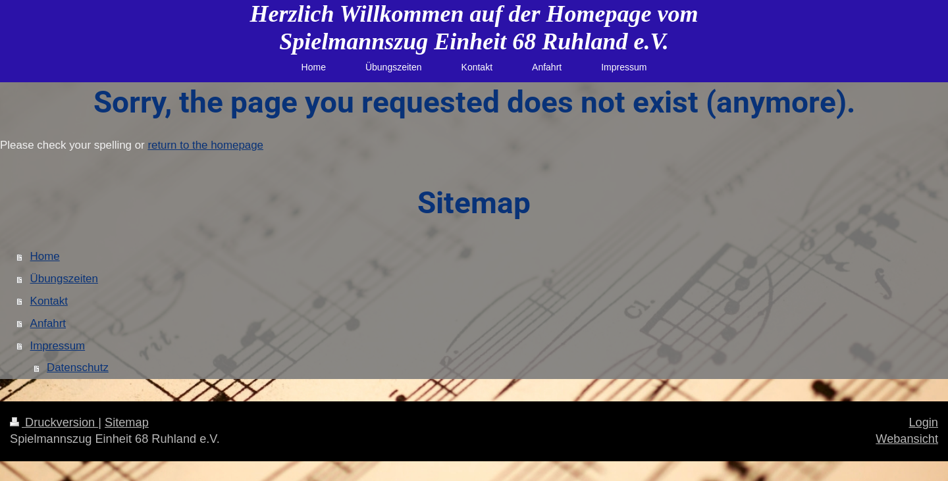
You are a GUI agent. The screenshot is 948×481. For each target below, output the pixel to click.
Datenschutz (78, 367)
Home (45, 256)
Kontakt (49, 301)
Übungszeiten (64, 278)
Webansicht (907, 438)
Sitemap (127, 422)
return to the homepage (205, 145)
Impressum (58, 346)
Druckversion (54, 422)
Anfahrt (48, 323)
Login (923, 422)
